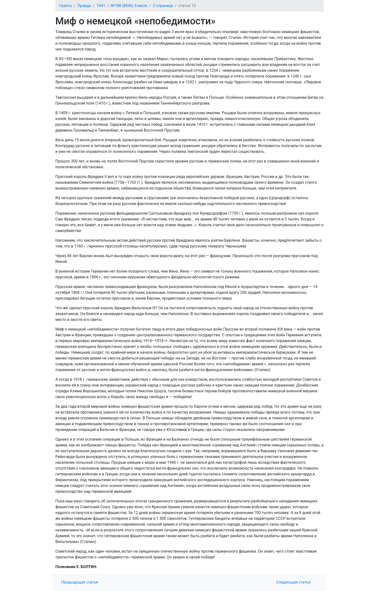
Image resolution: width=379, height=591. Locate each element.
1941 (100, 5)
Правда (84, 5)
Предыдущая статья (79, 582)
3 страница (163, 5)
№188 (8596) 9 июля (129, 5)
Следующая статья (293, 582)
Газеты (65, 5)
